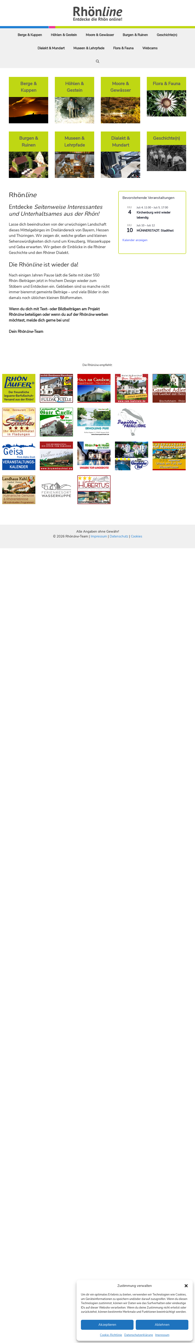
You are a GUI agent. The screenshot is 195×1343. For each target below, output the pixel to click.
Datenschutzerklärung (138, 1335)
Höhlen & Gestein (64, 35)
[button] (186, 1286)
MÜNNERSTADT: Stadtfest (155, 231)
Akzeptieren (107, 1324)
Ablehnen (162, 1324)
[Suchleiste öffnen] (98, 61)
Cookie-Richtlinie (111, 1335)
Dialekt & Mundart (51, 48)
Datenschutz (119, 536)
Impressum (162, 1335)
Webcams (149, 48)
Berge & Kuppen (30, 35)
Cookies (136, 536)
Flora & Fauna (123, 48)
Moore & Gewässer (100, 35)
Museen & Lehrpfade (88, 48)
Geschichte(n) (167, 35)
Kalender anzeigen (134, 240)
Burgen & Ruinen (135, 35)
